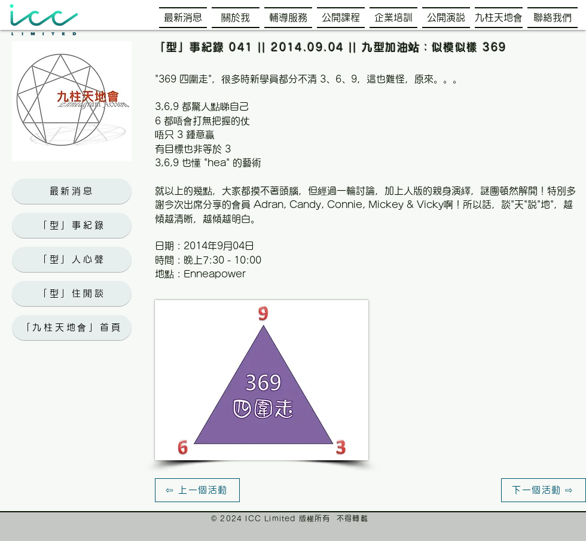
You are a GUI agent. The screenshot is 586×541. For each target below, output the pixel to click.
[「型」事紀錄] (72, 225)
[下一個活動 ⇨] (543, 490)
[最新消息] (72, 191)
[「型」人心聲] (72, 259)
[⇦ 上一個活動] (197, 490)
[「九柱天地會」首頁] (72, 327)
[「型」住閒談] (72, 293)
